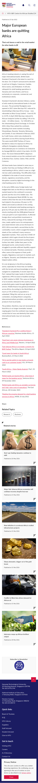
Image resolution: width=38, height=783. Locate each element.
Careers (4, 749)
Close (11, 777)
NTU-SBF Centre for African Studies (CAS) (22, 13)
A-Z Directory (7, 753)
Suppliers (5, 725)
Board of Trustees (8, 714)
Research (7, 414)
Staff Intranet (7, 728)
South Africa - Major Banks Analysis (15, 369)
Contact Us (6, 756)
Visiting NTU (6, 746)
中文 (3, 717)
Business (18, 414)
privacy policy (26, 773)
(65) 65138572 (10, 703)
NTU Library (6, 721)
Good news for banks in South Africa (15, 353)
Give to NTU (6, 735)
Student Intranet (8, 732)
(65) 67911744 (10, 688)
